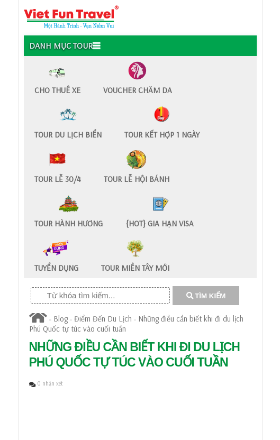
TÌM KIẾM (206, 296)
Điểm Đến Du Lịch (103, 319)
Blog (60, 319)
